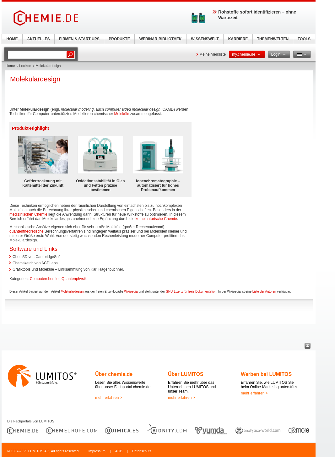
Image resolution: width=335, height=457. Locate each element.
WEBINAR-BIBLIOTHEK (160, 39)
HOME (12, 39)
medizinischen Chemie (28, 214)
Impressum (96, 451)
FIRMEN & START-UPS (79, 39)
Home (10, 66)
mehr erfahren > (108, 397)
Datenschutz (141, 451)
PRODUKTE (119, 39)
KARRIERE (238, 39)
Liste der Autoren (264, 291)
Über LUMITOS (185, 374)
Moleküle (121, 114)
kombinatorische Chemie (156, 219)
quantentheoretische (26, 231)
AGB (118, 451)
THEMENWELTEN (273, 39)
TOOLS (304, 39)
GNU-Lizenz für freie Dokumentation (191, 291)
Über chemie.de (113, 374)
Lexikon (25, 66)
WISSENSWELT (205, 39)
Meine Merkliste (212, 54)
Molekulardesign (72, 291)
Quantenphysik (74, 279)
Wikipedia (131, 291)
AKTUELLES (38, 39)
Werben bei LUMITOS (266, 374)
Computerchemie (44, 279)
